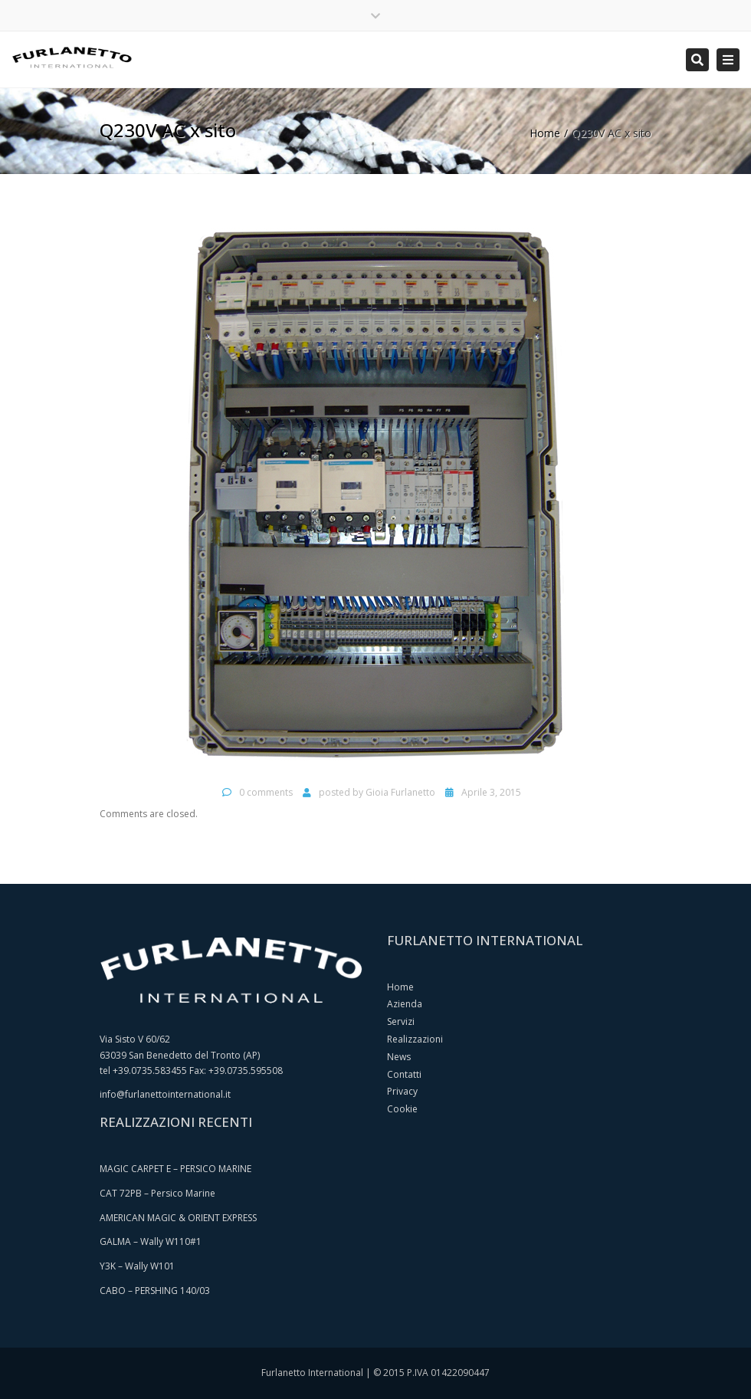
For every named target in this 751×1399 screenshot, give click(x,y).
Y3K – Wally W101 (137, 1266)
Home (545, 133)
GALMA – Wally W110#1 (151, 1241)
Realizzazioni (415, 1039)
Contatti (404, 1074)
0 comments (266, 792)
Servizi (401, 1021)
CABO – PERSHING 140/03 (155, 1290)
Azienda (404, 1003)
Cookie (402, 1108)
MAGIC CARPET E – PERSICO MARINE (175, 1168)
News (399, 1056)
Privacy (402, 1091)
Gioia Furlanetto (400, 792)
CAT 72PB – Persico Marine (157, 1193)
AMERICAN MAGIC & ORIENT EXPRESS (178, 1217)
